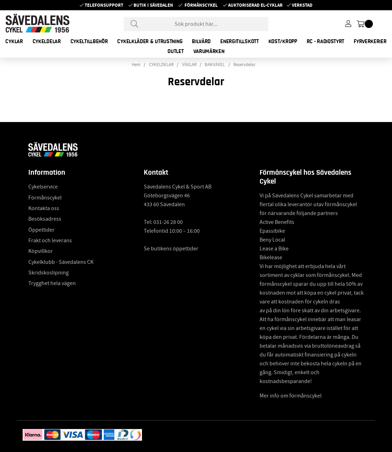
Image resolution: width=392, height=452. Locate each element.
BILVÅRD (201, 41)
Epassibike (272, 230)
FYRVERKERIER (370, 41)
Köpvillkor (40, 251)
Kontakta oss (43, 208)
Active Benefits (277, 222)
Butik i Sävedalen (153, 5)
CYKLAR (14, 41)
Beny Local (272, 239)
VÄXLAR (189, 65)
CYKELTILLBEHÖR (89, 41)
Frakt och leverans (50, 240)
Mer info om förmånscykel (291, 395)
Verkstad (302, 5)
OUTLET (175, 51)
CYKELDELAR (47, 41)
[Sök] (196, 24)
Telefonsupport (104, 5)
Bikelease (271, 257)
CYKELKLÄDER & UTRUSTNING (149, 41)
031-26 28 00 (168, 222)
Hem (136, 65)
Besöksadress (44, 218)
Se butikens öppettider (171, 248)
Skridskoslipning (48, 272)
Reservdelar (244, 65)
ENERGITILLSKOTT (239, 41)
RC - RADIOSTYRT (326, 41)
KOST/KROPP (282, 41)
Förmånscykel (201, 5)
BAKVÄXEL (215, 65)
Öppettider (41, 229)
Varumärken (209, 51)
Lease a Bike (274, 248)
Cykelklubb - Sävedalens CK (60, 262)
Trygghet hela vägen (52, 283)
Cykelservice (43, 186)
